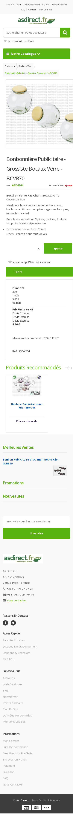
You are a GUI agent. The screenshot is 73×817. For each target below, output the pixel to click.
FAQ (23, 9)
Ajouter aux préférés (23, 262)
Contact (32, 9)
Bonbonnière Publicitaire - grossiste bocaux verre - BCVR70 (31, 73)
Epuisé (58, 248)
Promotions (13, 483)
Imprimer (45, 262)
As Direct (22, 800)
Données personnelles (17, 715)
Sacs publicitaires (14, 640)
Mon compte (45, 9)
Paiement (9, 765)
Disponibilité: (56, 185)
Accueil (10, 4)
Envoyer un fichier (15, 759)
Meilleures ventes (18, 447)
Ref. (8, 185)
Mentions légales (14, 721)
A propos (9, 678)
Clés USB (8, 659)
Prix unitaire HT (23, 309)
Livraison (8, 772)
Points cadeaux (59, 4)
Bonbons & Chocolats (16, 653)
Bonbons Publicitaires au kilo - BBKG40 (26, 405)
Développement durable (36, 4)
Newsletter (10, 697)
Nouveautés (13, 496)
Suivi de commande (15, 747)
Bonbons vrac (25, 66)
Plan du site (10, 709)
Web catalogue (12, 684)
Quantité (18, 288)
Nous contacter (16, 600)
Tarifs (18, 272)
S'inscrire (36, 533)
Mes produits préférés (19, 41)
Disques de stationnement (20, 646)
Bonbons (9, 66)
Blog (18, 4)
